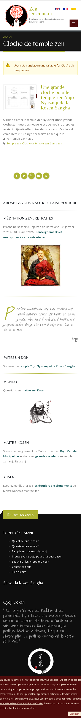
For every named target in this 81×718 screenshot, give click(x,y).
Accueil (7, 37)
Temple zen (14, 143)
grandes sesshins (47, 456)
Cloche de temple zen (35, 143)
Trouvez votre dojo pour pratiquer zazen (37, 556)
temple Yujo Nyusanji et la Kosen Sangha (47, 366)
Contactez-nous (21, 566)
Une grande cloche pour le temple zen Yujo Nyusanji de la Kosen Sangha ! (57, 97)
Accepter (74, 713)
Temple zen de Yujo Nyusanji (29, 551)
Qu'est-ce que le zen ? (25, 541)
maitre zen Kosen (33, 390)
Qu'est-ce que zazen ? (25, 546)
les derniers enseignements (53, 486)
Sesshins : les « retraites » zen (30, 561)
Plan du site (19, 572)
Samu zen (56, 143)
